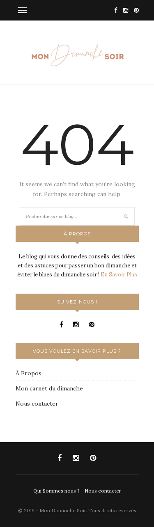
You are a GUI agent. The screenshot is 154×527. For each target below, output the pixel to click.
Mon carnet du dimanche (49, 388)
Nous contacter (37, 403)
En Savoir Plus (119, 274)
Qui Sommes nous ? (57, 491)
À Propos (28, 373)
